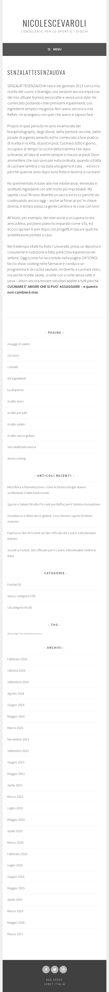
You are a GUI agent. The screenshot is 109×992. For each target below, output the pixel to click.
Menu (57, 49)
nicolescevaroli (54, 22)
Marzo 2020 (15, 842)
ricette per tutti (17, 413)
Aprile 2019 (14, 899)
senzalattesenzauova (21, 447)
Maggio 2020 (16, 819)
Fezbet (12, 584)
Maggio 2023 (16, 774)
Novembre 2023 (18, 739)
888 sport (54, 979)
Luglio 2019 (15, 865)
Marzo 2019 (15, 911)
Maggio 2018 (16, 922)
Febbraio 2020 (17, 854)
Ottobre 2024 (16, 670)
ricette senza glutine (20, 436)
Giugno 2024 (15, 705)
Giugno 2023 (15, 762)
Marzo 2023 (15, 796)
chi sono (13, 355)
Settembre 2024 (18, 682)
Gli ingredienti (16, 378)
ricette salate (16, 424)
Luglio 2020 (15, 808)
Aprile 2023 (14, 785)
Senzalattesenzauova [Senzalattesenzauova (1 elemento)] (30, 633)
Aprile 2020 (14, 831)
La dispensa (15, 390)
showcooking (16, 458)
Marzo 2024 (15, 728)
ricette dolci (15, 401)
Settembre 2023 (18, 751)
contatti (12, 367)
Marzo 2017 (15, 934)
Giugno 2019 (15, 876)
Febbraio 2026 (17, 659)
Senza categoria (18, 596)
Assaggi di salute (18, 344)
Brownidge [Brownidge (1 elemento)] (13, 633)
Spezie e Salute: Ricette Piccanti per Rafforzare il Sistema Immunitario (53, 504)
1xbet (49, 984)
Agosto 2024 (15, 693)
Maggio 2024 (16, 716)
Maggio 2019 (16, 888)
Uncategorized (17, 607)
